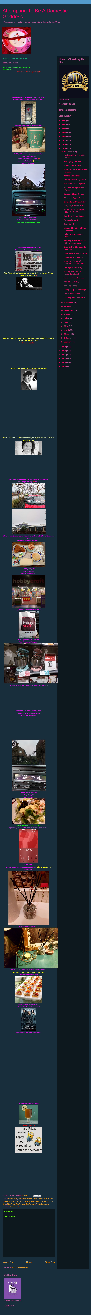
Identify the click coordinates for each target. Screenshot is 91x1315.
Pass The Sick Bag (71, 282)
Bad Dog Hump (70, 286)
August (67, 314)
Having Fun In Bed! (72, 165)
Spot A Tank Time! (72, 293)
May (66, 326)
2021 (64, 140)
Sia (45, 1201)
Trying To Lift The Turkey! (75, 202)
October (68, 306)
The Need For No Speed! (74, 183)
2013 (64, 366)
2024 (64, 128)
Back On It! (69, 224)
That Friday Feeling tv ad (16, 1204)
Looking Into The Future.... (75, 297)
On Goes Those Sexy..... (74, 278)
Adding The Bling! (72, 176)
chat (19, 1199)
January (68, 342)
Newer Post (8, 1262)
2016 (64, 355)
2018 (64, 347)
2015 (64, 358)
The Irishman (31, 1204)
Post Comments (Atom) (20, 1267)
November (69, 302)
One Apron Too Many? (73, 267)
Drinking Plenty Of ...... (74, 194)
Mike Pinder (14, 1201)
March (67, 334)
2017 (64, 351)
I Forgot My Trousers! (73, 257)
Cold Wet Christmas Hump (75, 253)
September (69, 310)
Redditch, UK (14, 1207)
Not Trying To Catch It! (74, 161)
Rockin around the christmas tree (31, 1201)
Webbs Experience (42, 1204)
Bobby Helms (12, 1199)
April (66, 330)
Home (29, 1262)
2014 (64, 362)
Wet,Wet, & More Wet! (74, 206)
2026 (64, 121)
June (66, 322)
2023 (64, 132)
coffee (35, 1199)
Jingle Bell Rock (43, 1199)
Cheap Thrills (27, 1199)
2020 (64, 144)
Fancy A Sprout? (71, 220)
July (66, 318)
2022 (64, 136)
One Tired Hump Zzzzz (74, 216)
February (68, 338)
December (68, 152)
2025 (64, 124)
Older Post (49, 1262)
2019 (64, 148)
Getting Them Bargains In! (75, 180)
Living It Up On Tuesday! (75, 290)
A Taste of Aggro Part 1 (74, 198)
